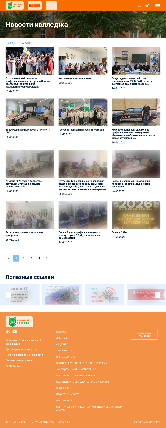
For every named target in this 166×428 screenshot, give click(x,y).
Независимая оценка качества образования (83, 382)
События (61, 338)
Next (157, 295)
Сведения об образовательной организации (23, 342)
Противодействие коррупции (22, 349)
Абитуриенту (64, 350)
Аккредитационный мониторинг (76, 369)
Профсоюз (62, 388)
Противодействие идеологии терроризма (81, 363)
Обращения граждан (144, 335)
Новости (61, 332)
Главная (10, 42)
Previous (8, 295)
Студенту (62, 344)
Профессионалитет (67, 394)
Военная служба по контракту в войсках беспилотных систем (89, 409)
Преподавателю (65, 357)
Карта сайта (13, 365)
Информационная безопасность (75, 375)
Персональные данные (19, 360)
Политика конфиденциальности (24, 354)
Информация (64, 400)
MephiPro (154, 422)
